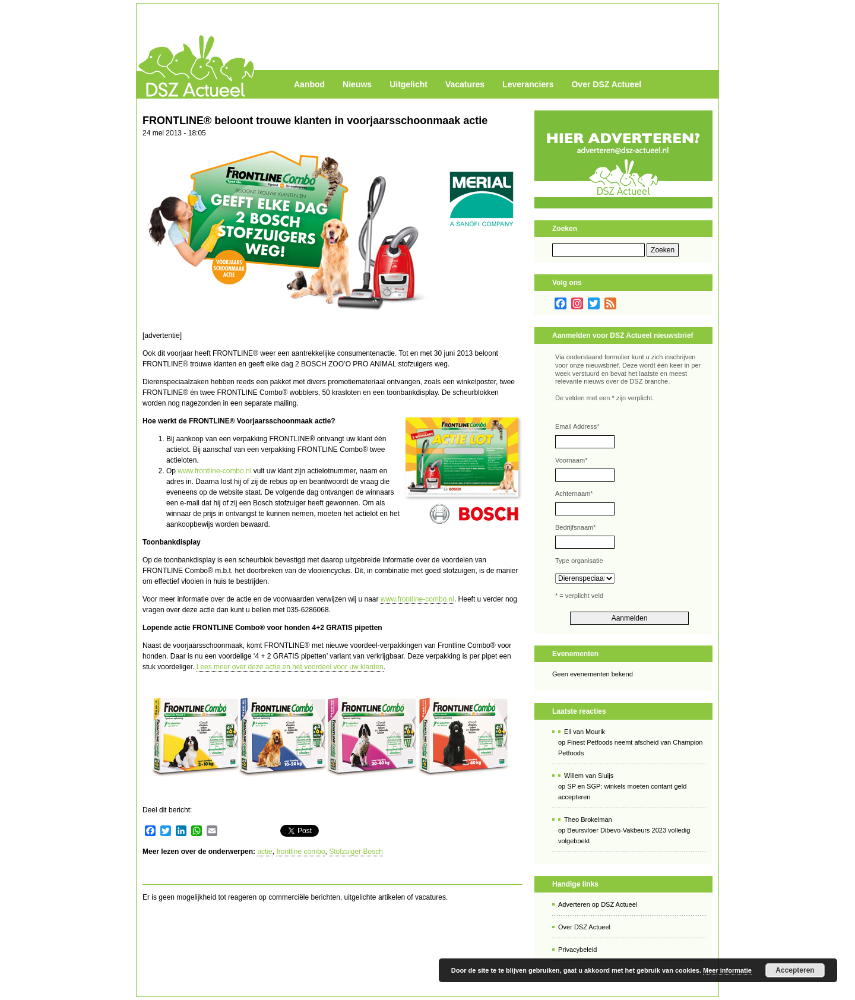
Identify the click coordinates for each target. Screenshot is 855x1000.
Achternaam (574, 493)
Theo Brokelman (588, 819)
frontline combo (300, 851)
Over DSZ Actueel (606, 84)
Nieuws (357, 84)
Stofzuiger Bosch (356, 851)
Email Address (577, 426)
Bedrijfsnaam (575, 527)
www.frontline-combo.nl (214, 471)
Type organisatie (579, 560)
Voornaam (571, 460)
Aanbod (309, 84)
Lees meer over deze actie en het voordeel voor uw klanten (290, 667)
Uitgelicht (409, 84)
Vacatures (464, 84)
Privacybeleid (577, 949)
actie (264, 851)
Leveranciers (527, 84)
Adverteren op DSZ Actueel (597, 904)
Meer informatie (727, 970)
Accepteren (794, 970)
